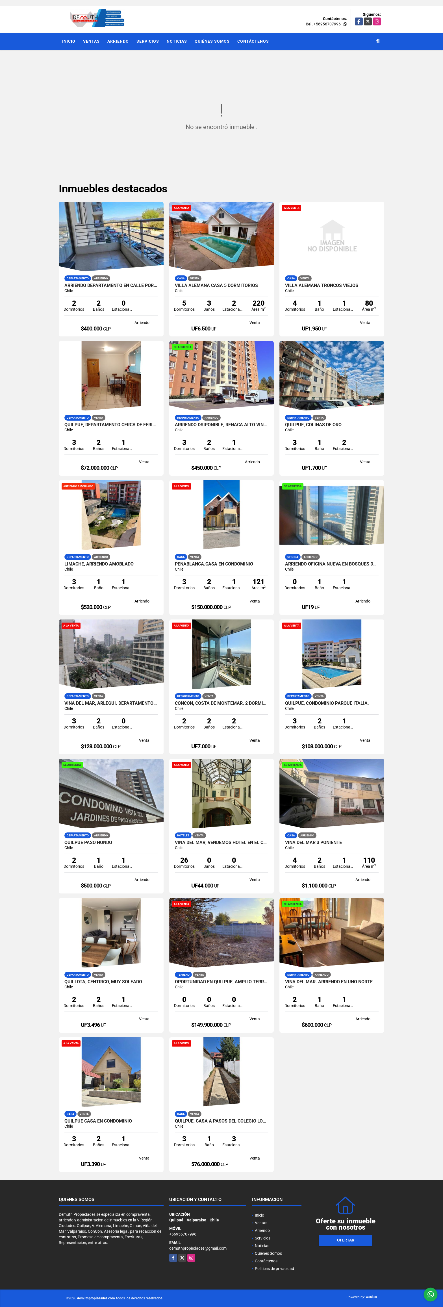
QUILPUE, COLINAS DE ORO (313, 425)
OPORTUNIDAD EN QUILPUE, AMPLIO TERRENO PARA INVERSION (221, 982)
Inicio (68, 41)
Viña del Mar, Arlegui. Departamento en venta (111, 703)
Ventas (91, 41)
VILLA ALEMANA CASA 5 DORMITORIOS (216, 285)
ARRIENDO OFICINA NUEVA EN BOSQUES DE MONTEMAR (332, 564)
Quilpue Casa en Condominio (98, 1121)
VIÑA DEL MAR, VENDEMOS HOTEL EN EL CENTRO (221, 842)
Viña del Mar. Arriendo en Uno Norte (329, 982)
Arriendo (118, 41)
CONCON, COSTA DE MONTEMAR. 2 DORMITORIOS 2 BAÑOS (221, 703)
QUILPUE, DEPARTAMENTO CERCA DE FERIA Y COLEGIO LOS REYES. (111, 425)
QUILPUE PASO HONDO (88, 842)
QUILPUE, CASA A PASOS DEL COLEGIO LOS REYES (221, 1121)
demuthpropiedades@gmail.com (198, 1248)
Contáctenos (253, 41)
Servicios (147, 41)
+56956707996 (327, 24)
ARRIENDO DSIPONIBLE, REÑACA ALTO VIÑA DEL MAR (221, 425)
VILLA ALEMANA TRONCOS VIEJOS (321, 285)
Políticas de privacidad (274, 1268)
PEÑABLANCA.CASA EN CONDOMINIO (214, 564)
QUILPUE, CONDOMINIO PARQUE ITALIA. (327, 703)
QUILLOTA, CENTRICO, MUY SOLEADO (103, 982)
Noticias (177, 41)
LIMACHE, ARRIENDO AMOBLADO (99, 564)
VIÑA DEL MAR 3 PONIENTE (313, 842)
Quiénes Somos (212, 41)
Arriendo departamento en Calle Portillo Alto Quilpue (111, 285)
